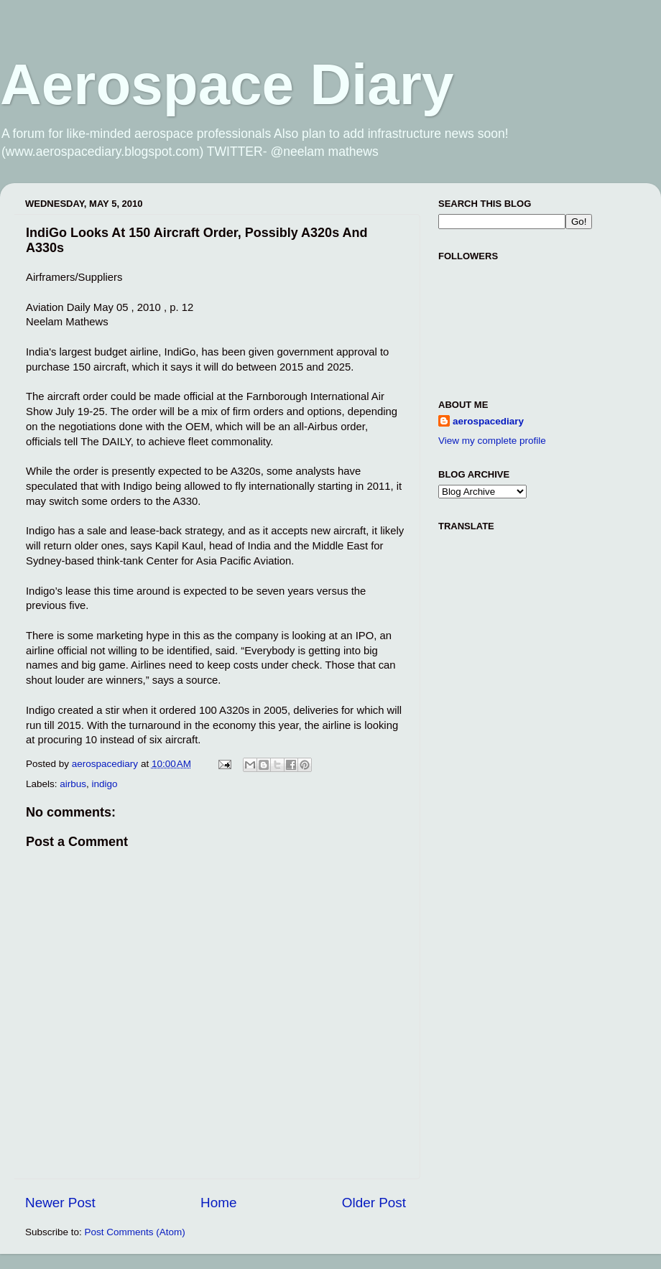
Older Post (374, 1202)
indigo (105, 783)
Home (218, 1202)
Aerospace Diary (226, 84)
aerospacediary (488, 421)
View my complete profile (492, 440)
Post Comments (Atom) (135, 1232)
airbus (73, 783)
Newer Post (60, 1202)
